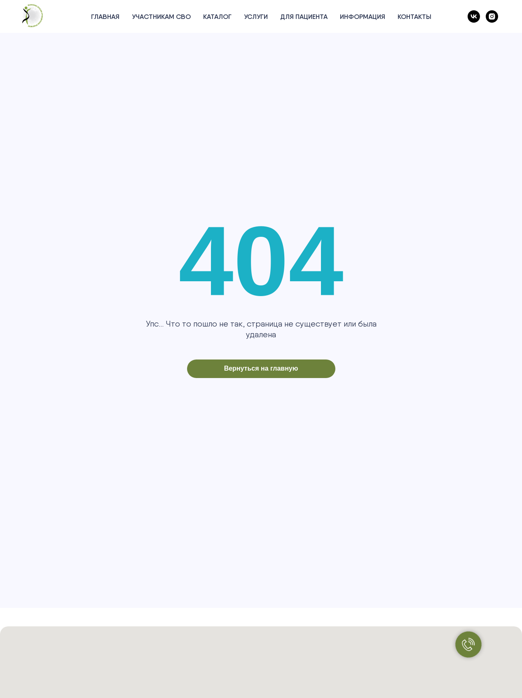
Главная (105, 17)
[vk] (474, 16)
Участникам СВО (161, 17)
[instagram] (492, 16)
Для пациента (304, 17)
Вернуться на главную (261, 368)
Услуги (256, 17)
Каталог (217, 17)
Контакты (414, 17)
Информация (362, 17)
